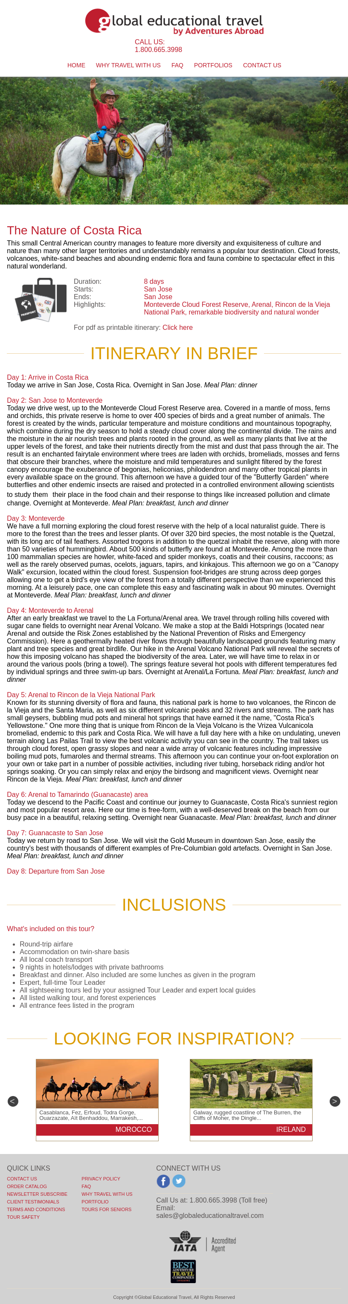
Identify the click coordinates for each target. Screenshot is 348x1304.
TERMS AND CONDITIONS (36, 1209)
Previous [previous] (13, 1101)
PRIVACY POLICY (100, 1178)
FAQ (86, 1186)
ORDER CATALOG (27, 1186)
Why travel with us (128, 65)
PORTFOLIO (94, 1201)
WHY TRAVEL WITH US (106, 1194)
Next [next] (335, 1101)
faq (177, 65)
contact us (262, 65)
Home (76, 65)
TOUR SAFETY (23, 1217)
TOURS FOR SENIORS (106, 1209)
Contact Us (22, 1178)
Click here (177, 327)
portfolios (213, 65)
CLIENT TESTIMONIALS (33, 1201)
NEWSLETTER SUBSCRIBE (37, 1194)
